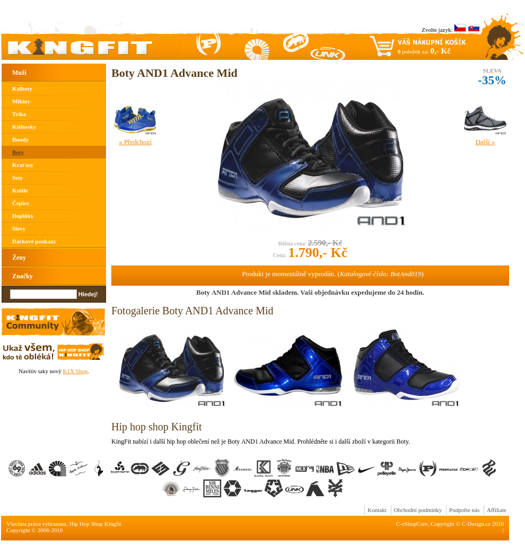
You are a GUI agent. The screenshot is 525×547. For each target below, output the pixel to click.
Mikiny (21, 101)
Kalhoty (22, 88)
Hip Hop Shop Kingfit (95, 523)
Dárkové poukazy (34, 241)
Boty (18, 152)
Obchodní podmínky (418, 510)
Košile (20, 190)
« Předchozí (135, 142)
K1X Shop (75, 371)
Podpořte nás (464, 510)
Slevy (18, 228)
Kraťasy (22, 165)
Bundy (20, 139)
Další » (485, 142)
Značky (22, 276)
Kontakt (377, 510)
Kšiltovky (24, 126)
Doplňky (22, 216)
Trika (19, 114)
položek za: (424, 51)
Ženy (19, 257)
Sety (17, 177)
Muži (19, 72)
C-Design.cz (476, 523)
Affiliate (496, 510)
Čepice (20, 203)
